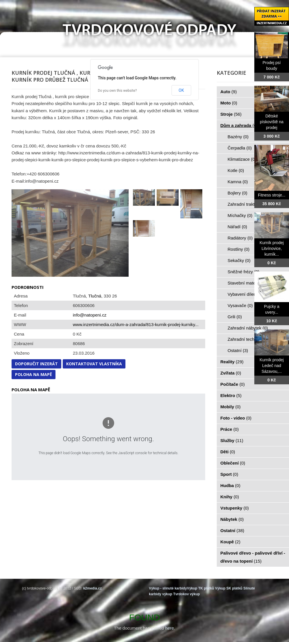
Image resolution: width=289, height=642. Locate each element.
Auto (229, 91)
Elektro (231, 395)
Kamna (238, 181)
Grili (235, 316)
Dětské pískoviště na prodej (272, 122)
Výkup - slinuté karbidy (168, 588)
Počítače (233, 384)
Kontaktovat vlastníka (94, 363)
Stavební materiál (248, 282)
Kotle (236, 170)
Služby (232, 440)
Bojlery (237, 192)
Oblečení (233, 463)
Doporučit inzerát (36, 363)
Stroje (231, 114)
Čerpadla (240, 147)
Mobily (231, 406)
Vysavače (240, 305)
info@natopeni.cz (89, 314)
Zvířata (231, 372)
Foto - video (236, 417)
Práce (230, 429)
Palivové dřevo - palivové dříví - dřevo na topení (253, 557)
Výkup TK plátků (200, 588)
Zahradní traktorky (248, 204)
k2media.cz (92, 588)
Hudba (230, 485)
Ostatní (238, 350)
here (169, 628)
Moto (229, 102)
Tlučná (94, 295)
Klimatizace (242, 159)
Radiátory (240, 237)
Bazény (238, 136)
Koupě (230, 541)
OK (181, 90)
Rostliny (239, 249)
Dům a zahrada (239, 125)
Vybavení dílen (245, 294)
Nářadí (237, 226)
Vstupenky (235, 508)
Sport (229, 474)
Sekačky (239, 260)
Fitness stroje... (272, 195)
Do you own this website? (117, 91)
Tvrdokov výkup (186, 594)
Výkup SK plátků (228, 588)
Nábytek (232, 519)
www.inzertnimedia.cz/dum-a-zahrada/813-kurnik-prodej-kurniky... (136, 324)
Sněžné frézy (244, 271)
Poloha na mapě (33, 374)
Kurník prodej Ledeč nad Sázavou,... (272, 366)
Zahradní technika (248, 339)
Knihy (230, 496)
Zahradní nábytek (248, 327)
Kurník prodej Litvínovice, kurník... (272, 248)
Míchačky (240, 215)
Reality (232, 361)
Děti (228, 451)
